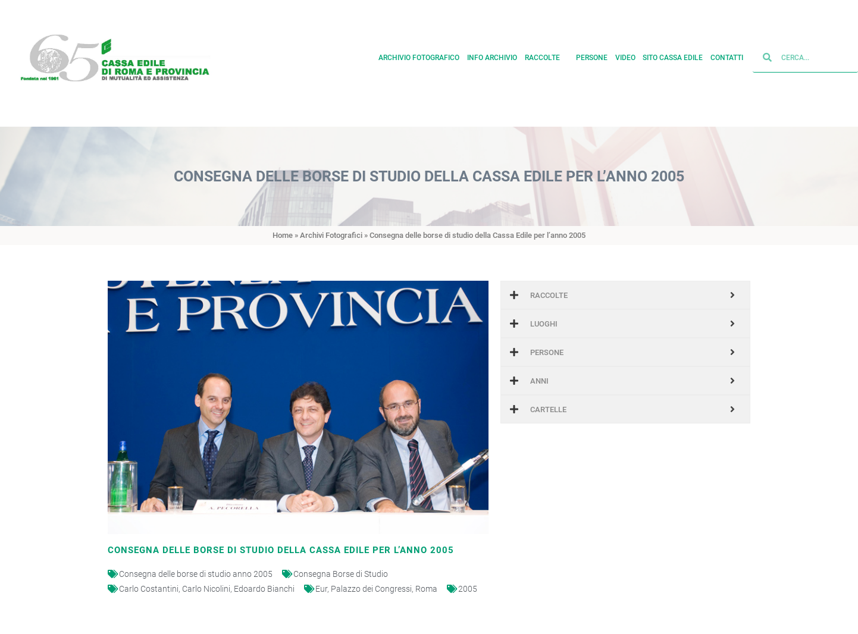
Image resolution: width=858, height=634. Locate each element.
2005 (467, 589)
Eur (321, 589)
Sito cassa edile (673, 55)
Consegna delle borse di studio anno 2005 (196, 574)
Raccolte (547, 55)
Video (625, 55)
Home (283, 235)
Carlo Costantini (149, 589)
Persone (592, 55)
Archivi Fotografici (331, 235)
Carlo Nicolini (206, 589)
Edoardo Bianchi (264, 589)
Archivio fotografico (418, 55)
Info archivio (492, 55)
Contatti (726, 55)
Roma (426, 589)
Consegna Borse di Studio (340, 574)
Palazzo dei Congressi (371, 589)
